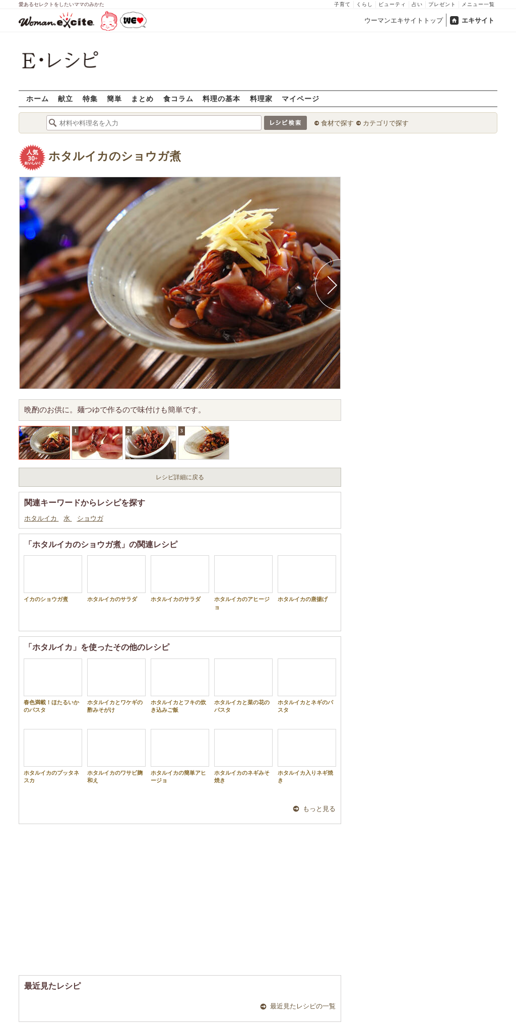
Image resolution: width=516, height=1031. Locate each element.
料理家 (261, 98)
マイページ (300, 98)
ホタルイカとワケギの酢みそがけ (116, 685)
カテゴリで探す (386, 123)
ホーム (37, 98)
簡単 (114, 98)
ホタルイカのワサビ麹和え (116, 756)
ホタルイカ (41, 518)
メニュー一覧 (478, 4)
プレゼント (442, 4)
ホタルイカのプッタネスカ (53, 756)
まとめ (142, 98)
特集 (90, 98)
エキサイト (478, 20)
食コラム (178, 98)
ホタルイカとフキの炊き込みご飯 (180, 685)
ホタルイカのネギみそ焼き (243, 756)
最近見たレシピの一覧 (303, 1006)
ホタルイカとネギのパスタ (307, 685)
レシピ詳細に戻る (180, 477)
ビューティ (392, 4)
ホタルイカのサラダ (116, 578)
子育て (342, 4)
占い (417, 4)
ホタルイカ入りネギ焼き (307, 756)
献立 (65, 98)
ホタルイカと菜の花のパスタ (243, 685)
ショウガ (90, 518)
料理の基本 (221, 98)
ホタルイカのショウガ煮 (114, 156)
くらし (364, 4)
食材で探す (337, 123)
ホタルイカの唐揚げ (307, 578)
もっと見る (319, 809)
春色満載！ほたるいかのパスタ (53, 685)
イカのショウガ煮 (53, 578)
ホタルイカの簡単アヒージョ (180, 756)
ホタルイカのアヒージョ (243, 582)
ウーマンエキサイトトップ (403, 20)
